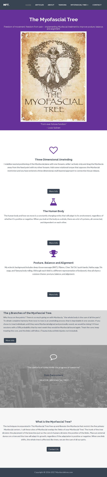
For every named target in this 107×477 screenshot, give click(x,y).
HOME (28, 5)
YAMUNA (62, 5)
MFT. (6, 4)
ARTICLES (39, 5)
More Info (53, 191)
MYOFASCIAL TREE (79, 5)
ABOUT (51, 5)
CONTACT (97, 5)
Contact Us (53, 449)
